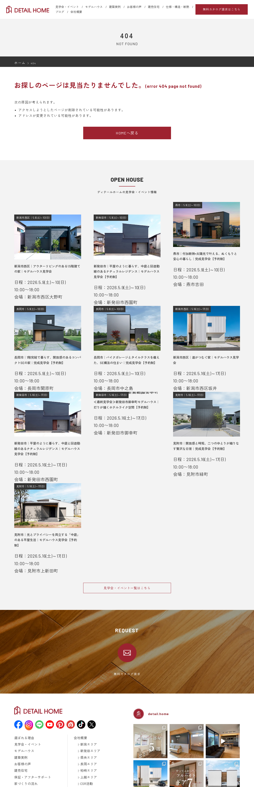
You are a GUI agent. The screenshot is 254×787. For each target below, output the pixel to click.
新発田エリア (88, 656)
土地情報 (79, 699)
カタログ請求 (82, 710)
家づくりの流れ (23, 683)
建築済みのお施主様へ (87, 716)
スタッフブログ (83, 694)
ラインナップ (22, 710)
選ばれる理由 (22, 645)
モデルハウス (94, 7)
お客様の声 (134, 7)
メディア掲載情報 (25, 727)
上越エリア (87, 678)
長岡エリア (87, 667)
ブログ (59, 12)
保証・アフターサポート (29, 678)
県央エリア (87, 661)
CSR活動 (85, 683)
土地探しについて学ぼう (36, 705)
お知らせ (79, 689)
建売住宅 (154, 7)
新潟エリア (87, 651)
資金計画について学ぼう (36, 699)
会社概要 (76, 12)
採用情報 (79, 705)
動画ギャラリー (23, 721)
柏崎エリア (87, 672)
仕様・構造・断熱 (177, 7)
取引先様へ (80, 721)
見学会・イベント (67, 7)
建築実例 (115, 7)
